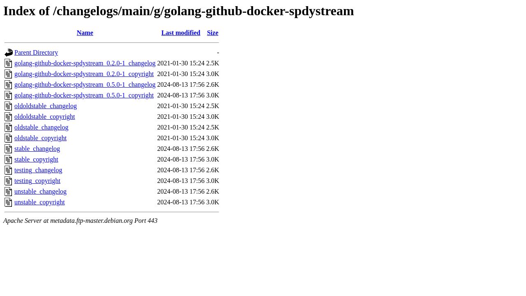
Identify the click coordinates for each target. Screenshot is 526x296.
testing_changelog (38, 169)
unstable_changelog (40, 191)
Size (213, 32)
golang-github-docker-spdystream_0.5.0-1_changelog (85, 84)
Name (85, 32)
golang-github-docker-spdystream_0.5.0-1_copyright (84, 95)
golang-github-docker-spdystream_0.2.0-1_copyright (84, 73)
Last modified (181, 32)
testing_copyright (37, 180)
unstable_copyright (39, 202)
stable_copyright (36, 159)
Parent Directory (36, 52)
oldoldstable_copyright (44, 116)
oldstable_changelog (41, 127)
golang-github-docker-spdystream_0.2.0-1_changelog (85, 63)
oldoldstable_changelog (45, 105)
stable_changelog (37, 148)
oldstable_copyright (40, 137)
